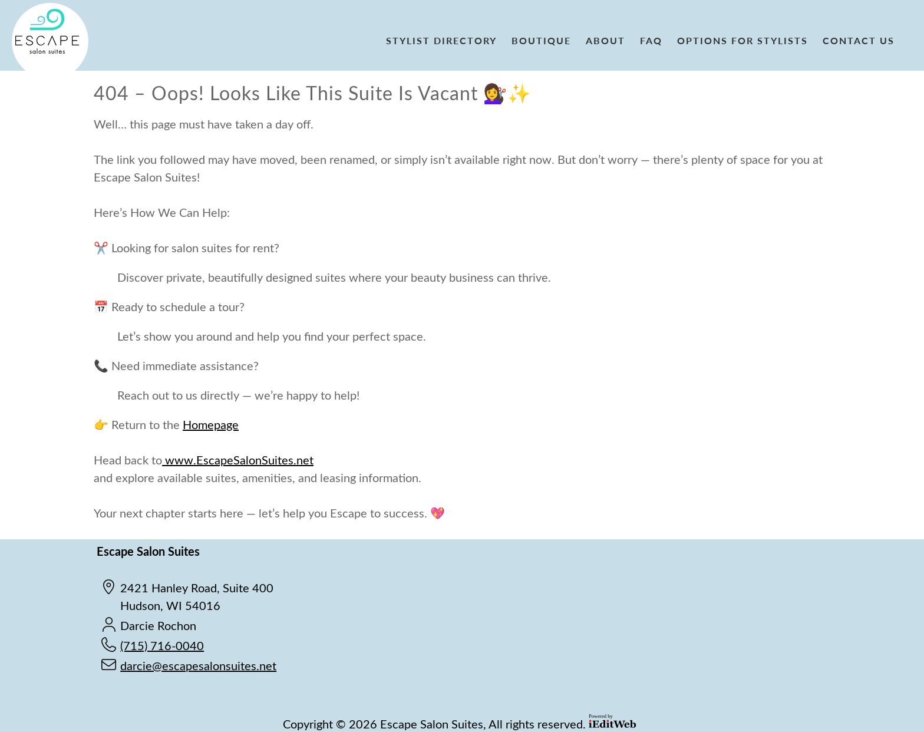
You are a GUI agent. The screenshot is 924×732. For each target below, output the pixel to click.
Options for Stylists (742, 40)
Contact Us (859, 40)
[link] (446, 41)
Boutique (541, 40)
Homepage (211, 424)
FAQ (651, 40)
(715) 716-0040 (162, 645)
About (605, 40)
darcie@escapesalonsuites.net (198, 665)
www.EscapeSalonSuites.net (238, 459)
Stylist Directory (441, 40)
